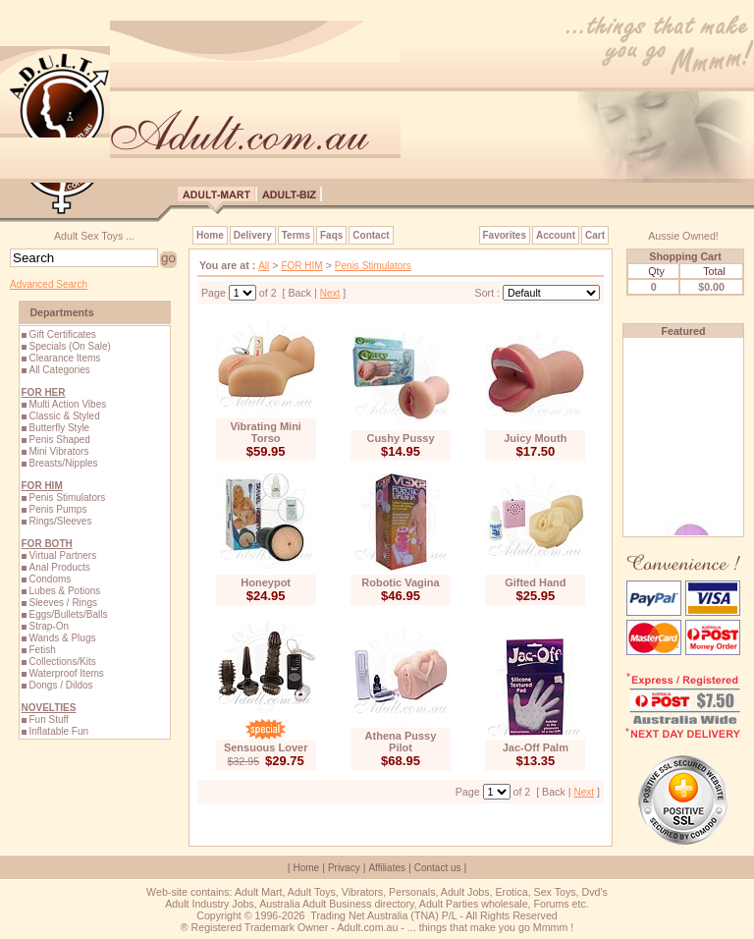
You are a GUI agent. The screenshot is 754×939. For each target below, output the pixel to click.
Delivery (253, 235)
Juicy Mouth (535, 438)
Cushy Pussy (400, 438)
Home (210, 235)
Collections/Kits (61, 661)
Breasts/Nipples (62, 463)
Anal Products (58, 567)
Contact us (437, 867)
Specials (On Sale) (69, 346)
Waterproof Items (65, 673)
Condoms (49, 579)
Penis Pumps (57, 509)
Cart (595, 235)
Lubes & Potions (64, 590)
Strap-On (48, 626)
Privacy (344, 867)
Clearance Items (64, 358)
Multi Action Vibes (67, 404)
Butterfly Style (58, 427)
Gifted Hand (535, 582)
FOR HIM (301, 265)
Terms (296, 235)
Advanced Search (48, 284)
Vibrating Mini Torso (265, 432)
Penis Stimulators (66, 497)
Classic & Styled (63, 416)
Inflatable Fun (58, 731)
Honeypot (266, 582)
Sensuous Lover (266, 747)
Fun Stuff (48, 719)
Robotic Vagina (400, 582)
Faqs (331, 235)
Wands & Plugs (61, 638)
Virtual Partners (62, 555)
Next (330, 293)
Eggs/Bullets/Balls (67, 614)
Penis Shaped (58, 439)
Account (555, 235)
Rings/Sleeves (59, 521)
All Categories (58, 369)
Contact (370, 235)
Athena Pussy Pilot (401, 741)
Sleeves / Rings (62, 602)
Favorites (504, 235)
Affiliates (386, 867)
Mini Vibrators (58, 451)
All (263, 265)
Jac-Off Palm (535, 747)
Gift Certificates (61, 334)
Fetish (41, 649)
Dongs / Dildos (60, 685)
